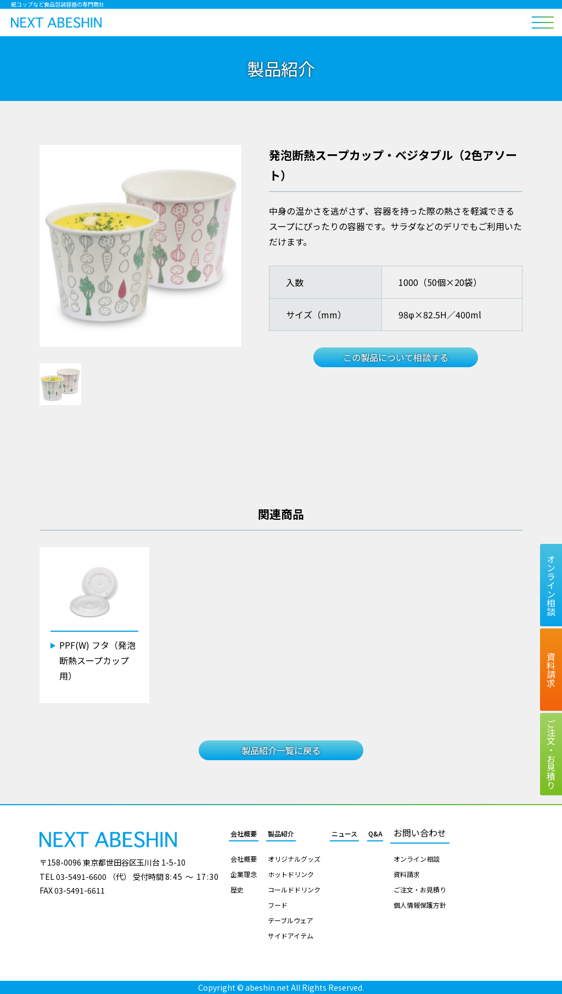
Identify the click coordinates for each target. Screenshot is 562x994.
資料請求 (407, 874)
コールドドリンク (294, 889)
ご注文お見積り (551, 754)
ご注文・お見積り (420, 889)
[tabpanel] (140, 246)
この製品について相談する (395, 357)
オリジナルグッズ (294, 859)
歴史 (237, 889)
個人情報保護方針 (420, 905)
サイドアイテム (290, 936)
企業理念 (244, 874)
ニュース (344, 833)
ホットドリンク (291, 874)
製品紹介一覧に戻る (281, 750)
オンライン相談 (417, 859)
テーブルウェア (290, 920)
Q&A (375, 833)
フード (278, 905)
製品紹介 (281, 833)
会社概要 (244, 833)
